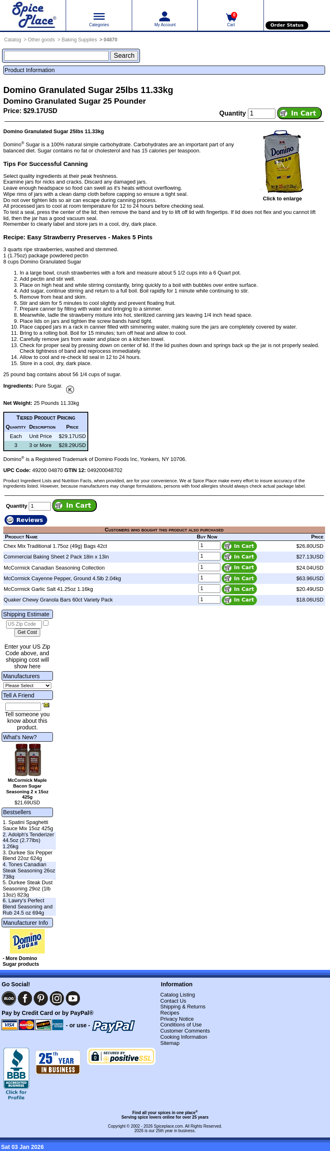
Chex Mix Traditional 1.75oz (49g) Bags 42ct (55, 546)
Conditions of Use (181, 1025)
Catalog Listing (177, 995)
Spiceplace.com (168, 1126)
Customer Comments (185, 1031)
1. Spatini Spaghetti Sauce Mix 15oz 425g (27, 825)
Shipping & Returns (182, 1006)
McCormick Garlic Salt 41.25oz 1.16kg (48, 589)
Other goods (41, 40)
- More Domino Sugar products (20, 961)
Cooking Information (183, 1037)
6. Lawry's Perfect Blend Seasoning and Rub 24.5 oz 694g (27, 906)
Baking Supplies (79, 40)
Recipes (169, 1013)
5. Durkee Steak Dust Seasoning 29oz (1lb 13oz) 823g (27, 888)
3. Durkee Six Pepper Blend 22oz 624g (27, 855)
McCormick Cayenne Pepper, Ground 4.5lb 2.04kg (62, 578)
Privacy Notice (177, 1019)
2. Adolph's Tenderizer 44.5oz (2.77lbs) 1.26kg (28, 840)
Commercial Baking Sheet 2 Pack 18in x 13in (56, 557)
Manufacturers (21, 676)
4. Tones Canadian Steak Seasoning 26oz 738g (28, 870)
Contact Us (173, 1001)
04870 (110, 40)
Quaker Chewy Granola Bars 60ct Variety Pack (58, 600)
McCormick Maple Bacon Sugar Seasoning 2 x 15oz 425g (27, 788)
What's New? (20, 737)
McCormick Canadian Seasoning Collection (54, 568)
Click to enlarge (282, 198)
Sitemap (169, 1043)
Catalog (12, 40)
